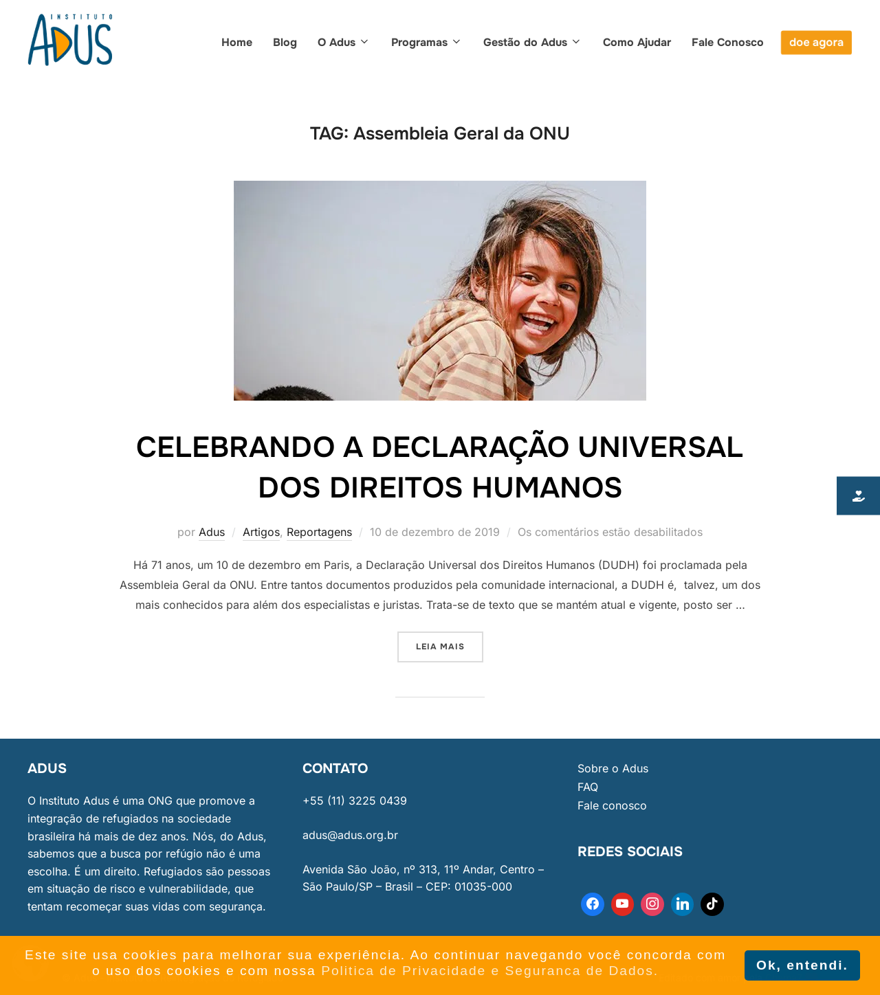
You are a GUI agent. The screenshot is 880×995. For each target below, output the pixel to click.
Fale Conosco (728, 42)
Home (236, 42)
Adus (212, 532)
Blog (285, 42)
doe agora (816, 42)
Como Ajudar (637, 42)
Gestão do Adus (532, 42)
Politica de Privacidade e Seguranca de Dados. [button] (490, 970)
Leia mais (449, 641)
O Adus (344, 42)
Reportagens (319, 532)
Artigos (261, 532)
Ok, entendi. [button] (802, 965)
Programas (427, 42)
